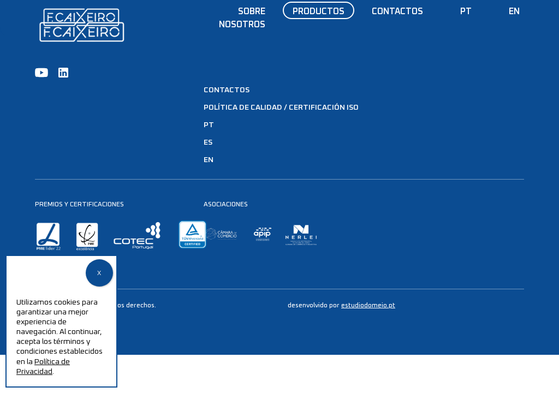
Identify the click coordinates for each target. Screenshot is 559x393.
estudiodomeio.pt (368, 305)
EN (514, 11)
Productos (318, 11)
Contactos (397, 11)
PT (466, 11)
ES (208, 142)
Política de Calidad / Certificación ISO (281, 107)
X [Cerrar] (99, 273)
